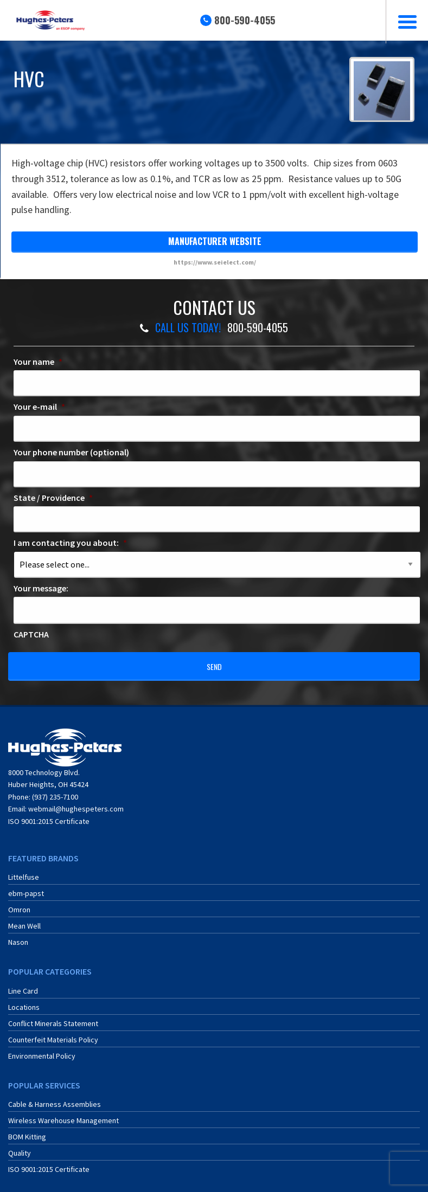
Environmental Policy (41, 1050)
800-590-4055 (244, 20)
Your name (38, 361)
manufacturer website (214, 241)
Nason (18, 936)
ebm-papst (26, 887)
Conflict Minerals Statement (53, 1017)
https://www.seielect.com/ (215, 262)
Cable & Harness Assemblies (54, 1098)
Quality (19, 1147)
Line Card (23, 985)
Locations (24, 1001)
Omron (19, 904)
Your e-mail (39, 406)
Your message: (41, 588)
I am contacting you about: (70, 542)
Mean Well (24, 920)
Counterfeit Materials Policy (53, 1034)
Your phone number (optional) (71, 452)
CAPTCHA (31, 634)
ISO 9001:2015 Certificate (49, 815)
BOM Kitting (27, 1131)
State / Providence (53, 497)
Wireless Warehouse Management (63, 1114)
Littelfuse (23, 871)
